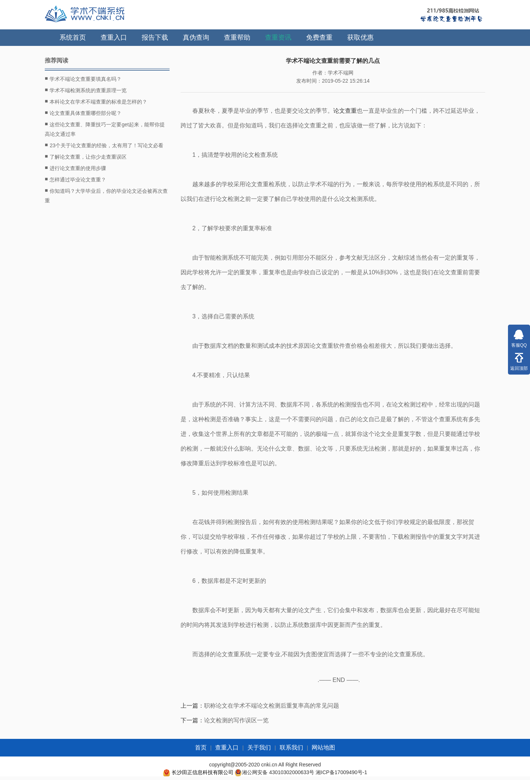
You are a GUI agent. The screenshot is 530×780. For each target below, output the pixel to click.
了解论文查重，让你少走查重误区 (86, 156)
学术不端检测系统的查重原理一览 (86, 90)
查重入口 (114, 37)
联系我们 (291, 747)
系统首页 (72, 37)
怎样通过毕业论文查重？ (75, 179)
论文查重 (345, 111)
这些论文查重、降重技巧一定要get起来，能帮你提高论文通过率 (105, 128)
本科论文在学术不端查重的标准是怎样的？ (96, 101)
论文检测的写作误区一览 (236, 720)
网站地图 (323, 747)
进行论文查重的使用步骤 (75, 167)
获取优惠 (360, 37)
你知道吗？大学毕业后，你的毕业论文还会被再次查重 (106, 194)
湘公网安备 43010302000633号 (278, 772)
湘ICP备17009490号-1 (341, 772)
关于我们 (259, 747)
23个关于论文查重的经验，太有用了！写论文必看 (104, 145)
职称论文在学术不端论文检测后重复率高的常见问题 (271, 706)
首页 (201, 747)
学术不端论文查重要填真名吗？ (83, 78)
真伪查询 (196, 37)
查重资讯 (278, 37)
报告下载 (155, 37)
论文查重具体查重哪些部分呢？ (83, 112)
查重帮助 (237, 37)
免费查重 (319, 37)
